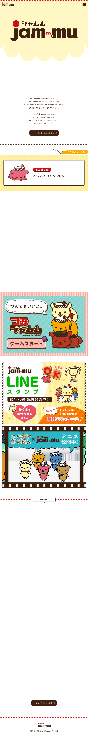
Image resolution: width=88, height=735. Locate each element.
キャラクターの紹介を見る (44, 133)
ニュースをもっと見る (44, 703)
